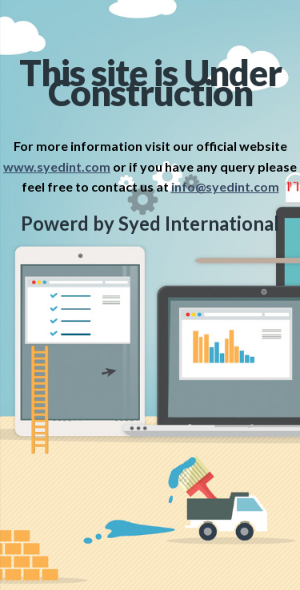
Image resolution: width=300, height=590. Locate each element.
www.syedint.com (56, 166)
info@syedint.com (225, 186)
